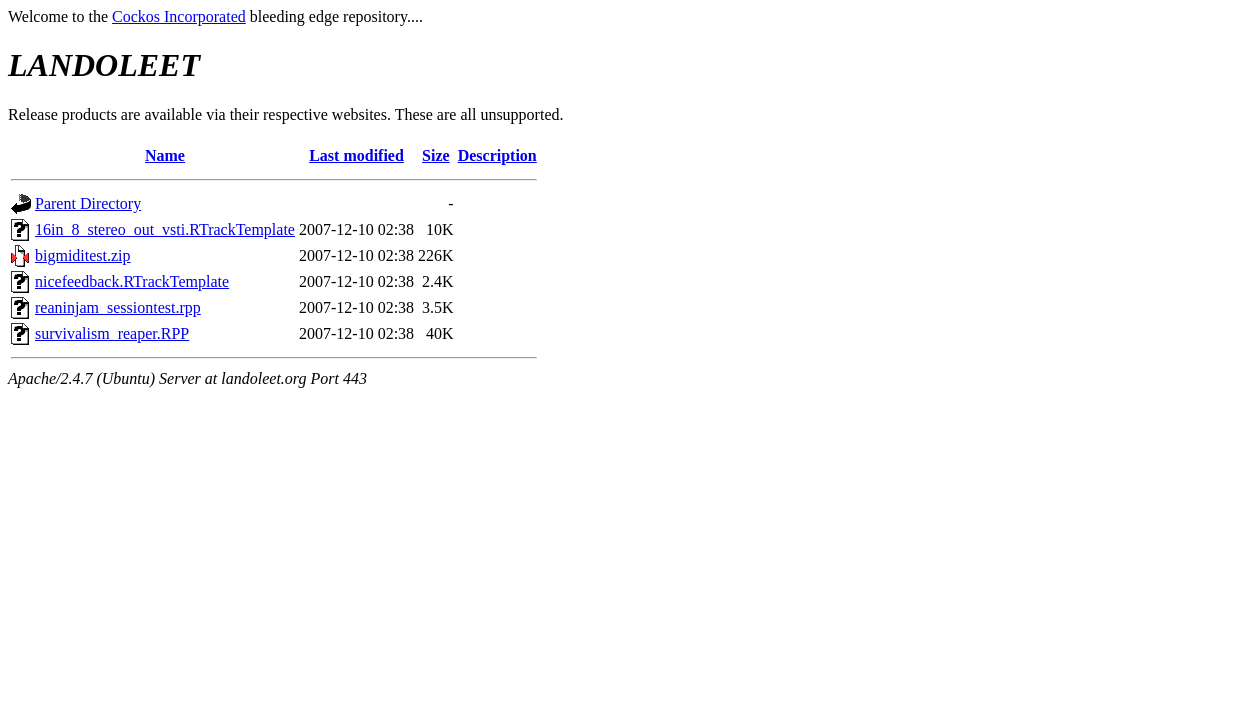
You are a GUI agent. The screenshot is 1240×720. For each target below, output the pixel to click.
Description (497, 155)
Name (165, 155)
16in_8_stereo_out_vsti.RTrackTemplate (165, 229)
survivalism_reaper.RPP (112, 333)
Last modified (356, 155)
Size (436, 155)
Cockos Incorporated (179, 16)
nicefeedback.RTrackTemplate (132, 281)
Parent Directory (88, 203)
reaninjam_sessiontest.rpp (118, 307)
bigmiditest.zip (83, 255)
